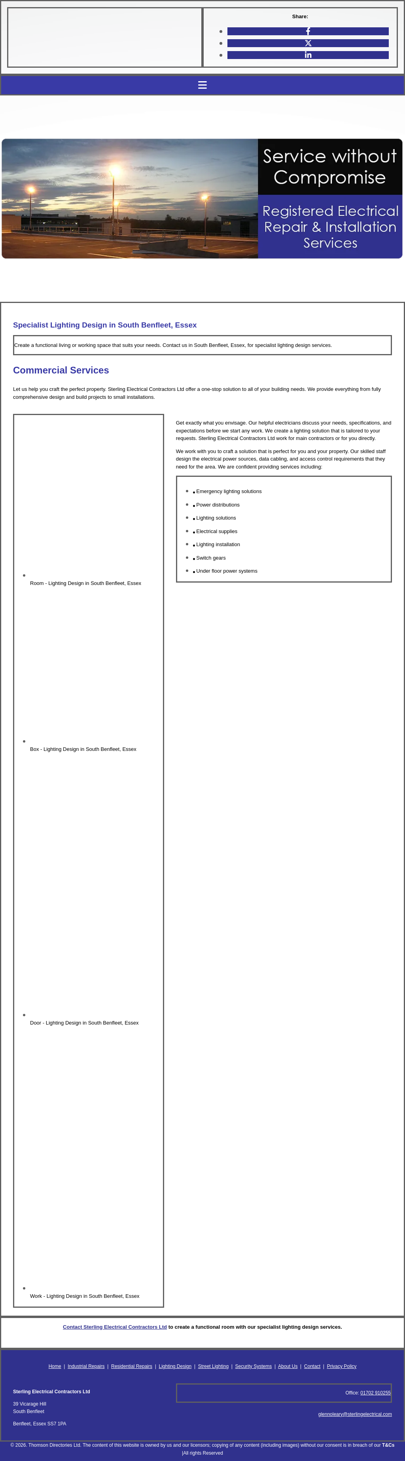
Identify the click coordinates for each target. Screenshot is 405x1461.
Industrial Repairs (86, 1366)
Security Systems (253, 1366)
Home (55, 1366)
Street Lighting (213, 1366)
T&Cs (388, 1445)
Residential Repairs (131, 1366)
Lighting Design (175, 1366)
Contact (312, 1366)
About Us (287, 1366)
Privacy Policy (342, 1366)
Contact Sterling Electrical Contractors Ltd (115, 1327)
